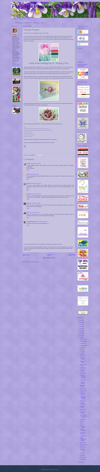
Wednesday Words (82, 362)
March (81, 455)
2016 (80, 333)
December (82, 339)
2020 (80, 324)
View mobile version (49, 258)
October (82, 343)
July (81, 349)
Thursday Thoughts (82, 358)
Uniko (42, 23)
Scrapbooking (36, 23)
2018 (80, 328)
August (82, 347)
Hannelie (29, 163)
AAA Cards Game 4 (82, 370)
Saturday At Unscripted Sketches (83, 376)
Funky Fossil (27, 23)
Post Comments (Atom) (34, 261)
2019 (80, 326)
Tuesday (46, 67)
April (81, 453)
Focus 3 (82, 424)
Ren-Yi (28, 212)
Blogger (57, 469)
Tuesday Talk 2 (83, 391)
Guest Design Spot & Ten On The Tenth (83, 416)
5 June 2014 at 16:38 (36, 194)
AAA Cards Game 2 (82, 412)
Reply (28, 170)
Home (15, 19)
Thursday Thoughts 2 (83, 430)
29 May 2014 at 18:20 (34, 174)
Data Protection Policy (24, 19)
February (82, 457)
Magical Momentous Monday (83, 439)
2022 (80, 320)
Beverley (29, 183)
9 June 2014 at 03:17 (34, 212)
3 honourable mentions (48, 39)
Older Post (72, 255)
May (81, 354)
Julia (28, 174)
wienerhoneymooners (32, 221)
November (82, 341)
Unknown (29, 194)
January (82, 459)
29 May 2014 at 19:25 (36, 183)
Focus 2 (82, 421)
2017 (80, 330)
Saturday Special (83, 444)
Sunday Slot (82, 373)
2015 (80, 335)
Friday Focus (83, 355)
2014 (80, 337)
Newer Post (26, 255)
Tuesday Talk (83, 367)
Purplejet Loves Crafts (42, 6)
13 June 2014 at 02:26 (42, 221)
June (81, 351)
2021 (80, 322)
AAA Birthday (18, 23)
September (82, 345)
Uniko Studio (43, 33)
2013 (80, 462)
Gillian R (29, 203)
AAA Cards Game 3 (82, 393)
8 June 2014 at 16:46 (35, 203)
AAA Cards (46, 142)
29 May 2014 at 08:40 (36, 163)
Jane (14, 34)
